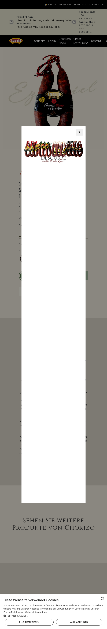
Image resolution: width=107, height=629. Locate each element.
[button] (53, 616)
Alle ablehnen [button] (79, 622)
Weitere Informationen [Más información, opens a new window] (36, 612)
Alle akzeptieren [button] (29, 622)
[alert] (53, 611)
